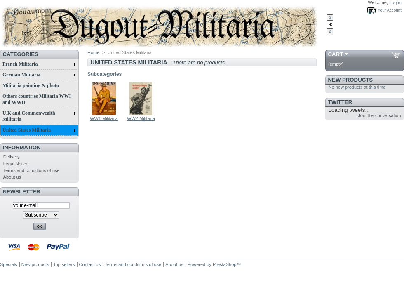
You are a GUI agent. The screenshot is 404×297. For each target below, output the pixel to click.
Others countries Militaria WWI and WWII (36, 99)
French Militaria (39, 64)
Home (93, 52)
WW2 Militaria (141, 118)
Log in (395, 2)
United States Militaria (39, 130)
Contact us (90, 264)
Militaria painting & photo (30, 85)
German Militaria (39, 75)
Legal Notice (15, 163)
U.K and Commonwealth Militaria (39, 116)
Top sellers (64, 264)
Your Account (390, 10)
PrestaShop (224, 264)
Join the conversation (379, 115)
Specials (8, 264)
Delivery (11, 156)
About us (12, 176)
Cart (335, 54)
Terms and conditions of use (31, 170)
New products (350, 80)
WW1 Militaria (104, 118)
